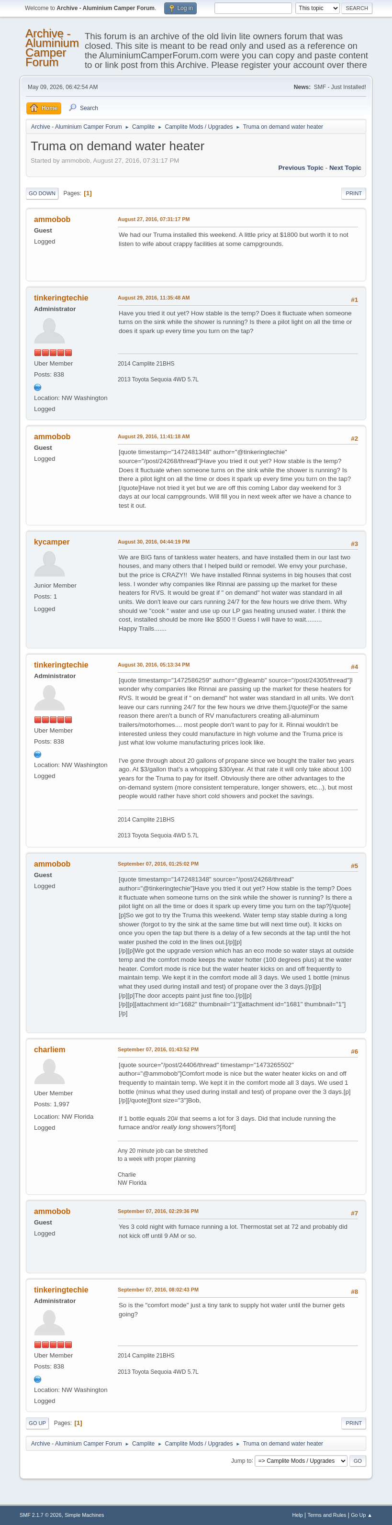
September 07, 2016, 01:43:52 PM (158, 1049)
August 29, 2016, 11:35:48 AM (154, 298)
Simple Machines (84, 1515)
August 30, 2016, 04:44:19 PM (154, 542)
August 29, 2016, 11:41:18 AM (154, 436)
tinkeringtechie (61, 298)
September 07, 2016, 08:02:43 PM (158, 1289)
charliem (50, 1050)
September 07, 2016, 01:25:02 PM (158, 864)
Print (354, 193)
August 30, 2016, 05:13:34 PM (154, 665)
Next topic (345, 167)
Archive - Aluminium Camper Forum (52, 47)
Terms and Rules (327, 1515)
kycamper (52, 542)
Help (297, 1515)
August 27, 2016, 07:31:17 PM (154, 219)
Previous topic (301, 167)
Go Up (37, 1423)
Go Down (42, 193)
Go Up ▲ (361, 1515)
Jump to (241, 1460)
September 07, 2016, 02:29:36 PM (158, 1211)
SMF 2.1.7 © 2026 (41, 1515)
